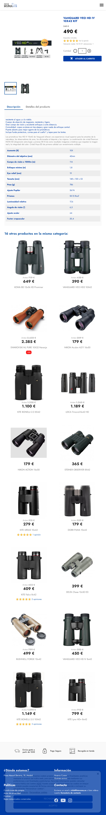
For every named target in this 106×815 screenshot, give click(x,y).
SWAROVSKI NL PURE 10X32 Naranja (29, 347)
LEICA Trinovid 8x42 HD (77, 412)
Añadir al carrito (82, 58)
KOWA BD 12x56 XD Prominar (28, 287)
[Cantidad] (82, 51)
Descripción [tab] (13, 107)
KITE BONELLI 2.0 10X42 (29, 719)
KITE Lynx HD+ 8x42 (77, 719)
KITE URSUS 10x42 (29, 530)
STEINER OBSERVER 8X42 (77, 469)
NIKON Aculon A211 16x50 (77, 347)
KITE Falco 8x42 (28, 594)
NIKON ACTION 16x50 (29, 469)
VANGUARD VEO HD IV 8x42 (77, 659)
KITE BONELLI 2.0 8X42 (28, 412)
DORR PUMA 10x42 (77, 530)
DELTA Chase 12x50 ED (77, 592)
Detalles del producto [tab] (38, 107)
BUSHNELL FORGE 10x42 (28, 659)
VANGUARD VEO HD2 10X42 (77, 287)
